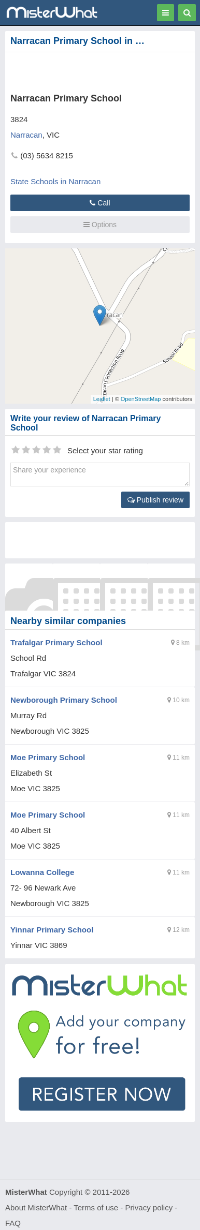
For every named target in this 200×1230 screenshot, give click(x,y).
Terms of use (96, 1207)
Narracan (26, 134)
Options (100, 224)
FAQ (13, 1223)
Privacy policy (149, 1207)
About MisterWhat (36, 1207)
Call (100, 203)
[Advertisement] (85, 70)
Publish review (155, 500)
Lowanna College (42, 872)
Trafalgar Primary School (56, 642)
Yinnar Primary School (51, 929)
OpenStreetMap (141, 399)
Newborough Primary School (63, 699)
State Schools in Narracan (55, 181)
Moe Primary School (47, 757)
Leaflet (101, 399)
